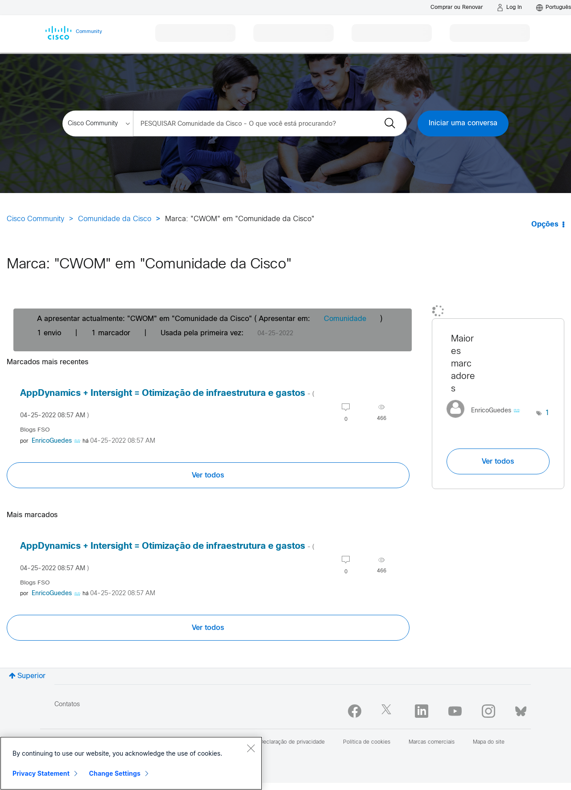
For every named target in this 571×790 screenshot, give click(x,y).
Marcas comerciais (432, 742)
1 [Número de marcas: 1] (547, 413)
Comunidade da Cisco (114, 219)
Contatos (67, 705)
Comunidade (345, 319)
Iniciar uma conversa (463, 123)
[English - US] (553, 7)
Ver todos (208, 475)
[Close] (250, 748)
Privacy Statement (41, 773)
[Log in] (509, 7)
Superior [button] (31, 676)
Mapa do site (489, 742)
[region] (131, 763)
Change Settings (115, 773)
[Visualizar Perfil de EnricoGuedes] (52, 441)
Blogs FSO (35, 430)
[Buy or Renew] (456, 7)
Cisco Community (35, 219)
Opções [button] (545, 224)
